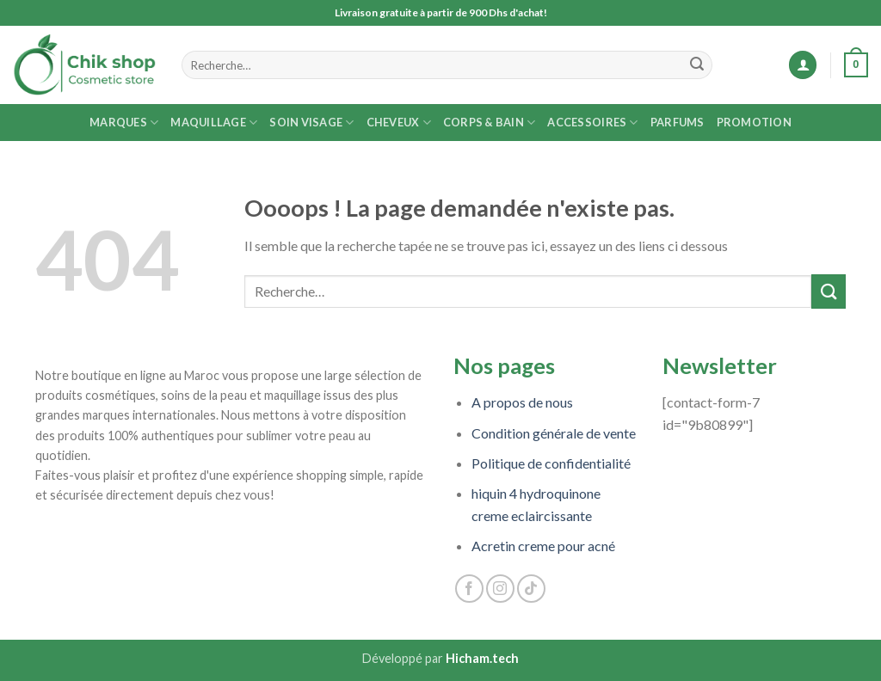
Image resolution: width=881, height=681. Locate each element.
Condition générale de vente (553, 433)
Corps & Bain (489, 122)
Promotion (754, 122)
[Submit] (697, 65)
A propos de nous (522, 402)
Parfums (677, 122)
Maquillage (213, 122)
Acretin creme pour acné (543, 545)
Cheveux (399, 122)
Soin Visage (311, 122)
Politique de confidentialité (551, 463)
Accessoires (592, 122)
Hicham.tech (482, 658)
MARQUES (123, 122)
